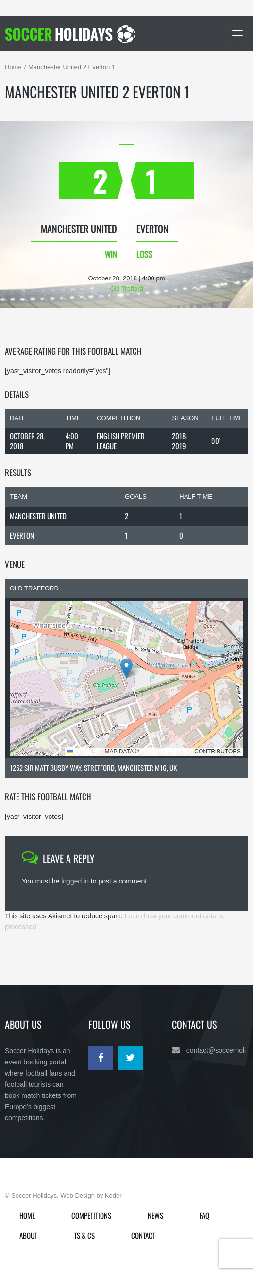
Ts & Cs (84, 1235)
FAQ (204, 1215)
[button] (126, 668)
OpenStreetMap (167, 751)
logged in (75, 881)
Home (13, 67)
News (155, 1215)
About (28, 1235)
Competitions (91, 1215)
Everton (22, 535)
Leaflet (83, 751)
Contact (143, 1235)
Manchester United (38, 515)
